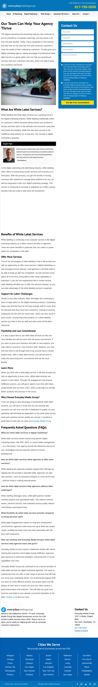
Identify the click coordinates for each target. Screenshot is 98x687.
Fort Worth (86, 659)
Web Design (45, 14)
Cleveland (29, 659)
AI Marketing (17, 14)
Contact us (10, 597)
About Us (75, 14)
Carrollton (87, 655)
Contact (85, 14)
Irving (67, 663)
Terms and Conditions (21, 684)
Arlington (10, 655)
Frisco (10, 663)
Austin (48, 655)
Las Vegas (29, 667)
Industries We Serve (61, 14)
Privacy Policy (73, 77)
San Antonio (48, 675)
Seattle (87, 675)
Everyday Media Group (41, 421)
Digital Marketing (30, 14)
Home (9, 14)
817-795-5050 (85, 7)
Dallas (48, 659)
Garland (29, 663)
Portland (29, 675)
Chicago (10, 659)
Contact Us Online (81, 631)
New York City (48, 671)
